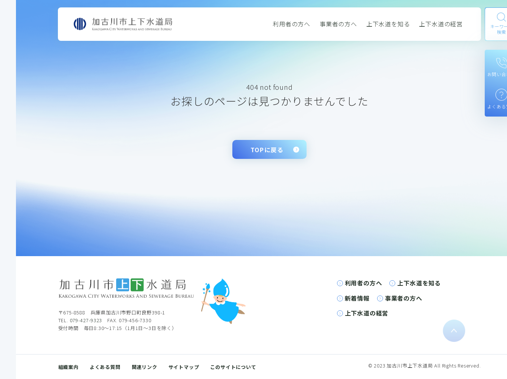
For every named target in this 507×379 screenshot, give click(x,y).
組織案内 (68, 366)
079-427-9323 (86, 320)
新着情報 (357, 298)
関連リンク (144, 366)
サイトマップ (184, 366)
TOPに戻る (267, 149)
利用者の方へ (291, 23)
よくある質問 (105, 366)
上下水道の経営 (441, 23)
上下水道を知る (388, 23)
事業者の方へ (338, 23)
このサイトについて (233, 366)
